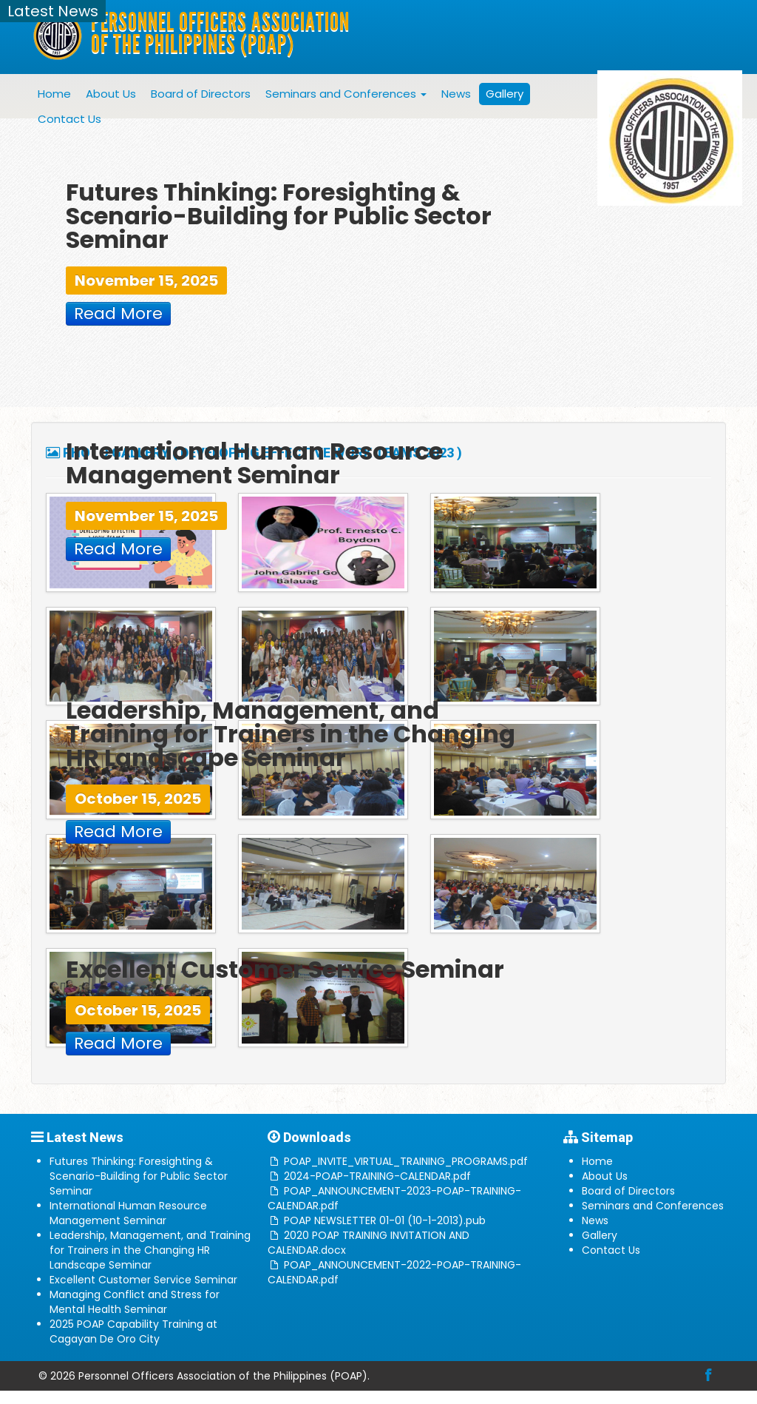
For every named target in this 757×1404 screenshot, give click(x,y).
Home (54, 93)
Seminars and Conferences (346, 93)
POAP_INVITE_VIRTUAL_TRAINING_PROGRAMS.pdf (406, 1161)
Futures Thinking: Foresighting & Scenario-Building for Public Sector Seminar (139, 1176)
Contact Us (69, 119)
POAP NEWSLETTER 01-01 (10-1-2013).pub (385, 1220)
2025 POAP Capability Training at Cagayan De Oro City (133, 1331)
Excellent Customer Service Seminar (143, 1279)
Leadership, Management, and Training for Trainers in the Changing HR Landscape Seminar (150, 1250)
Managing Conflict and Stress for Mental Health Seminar (135, 1302)
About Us (111, 93)
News (456, 93)
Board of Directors (201, 93)
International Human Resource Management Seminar (128, 1213)
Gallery (504, 93)
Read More (118, 313)
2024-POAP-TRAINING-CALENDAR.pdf (377, 1176)
